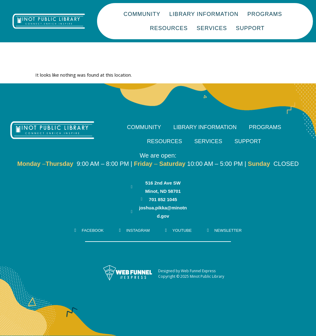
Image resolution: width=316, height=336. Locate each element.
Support (249, 28)
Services (211, 28)
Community (141, 14)
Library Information (203, 14)
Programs (264, 14)
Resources (168, 28)
